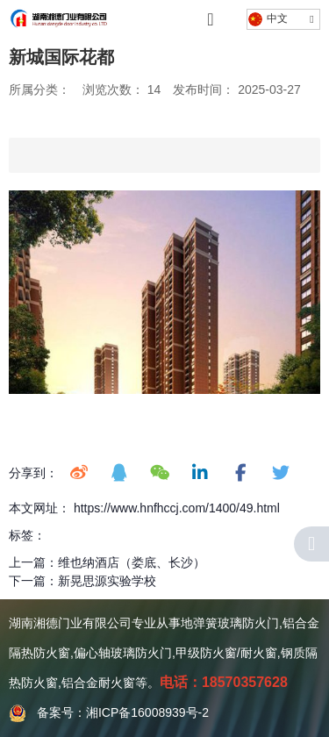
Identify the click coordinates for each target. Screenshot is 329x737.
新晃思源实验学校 (107, 581)
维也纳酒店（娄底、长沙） (131, 562)
